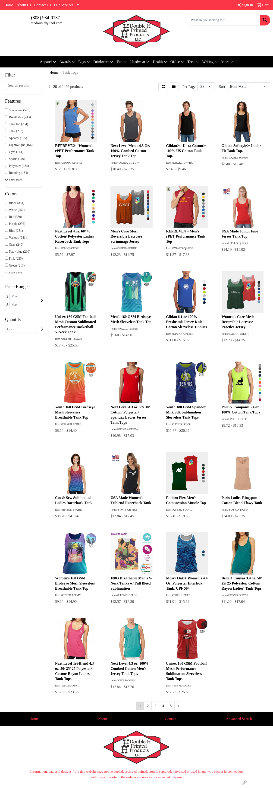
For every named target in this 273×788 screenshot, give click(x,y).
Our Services (63, 5)
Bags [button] (82, 62)
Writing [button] (207, 62)
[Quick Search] (222, 20)
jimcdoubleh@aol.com (46, 23)
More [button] (225, 62)
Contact (170, 719)
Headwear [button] (137, 62)
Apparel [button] (46, 62)
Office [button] (175, 62)
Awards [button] (65, 62)
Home (8, 5)
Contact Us (42, 5)
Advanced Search (239, 719)
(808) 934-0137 (45, 17)
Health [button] (158, 62)
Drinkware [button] (101, 62)
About (102, 719)
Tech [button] (191, 62)
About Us (24, 5)
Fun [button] (119, 62)
